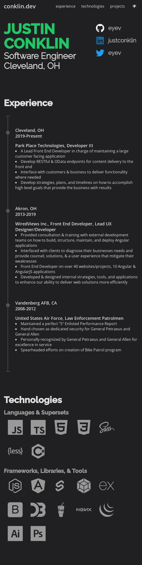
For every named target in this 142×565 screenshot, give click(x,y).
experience (66, 6)
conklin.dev (20, 6)
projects (117, 6)
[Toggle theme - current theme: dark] (134, 6)
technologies (92, 6)
